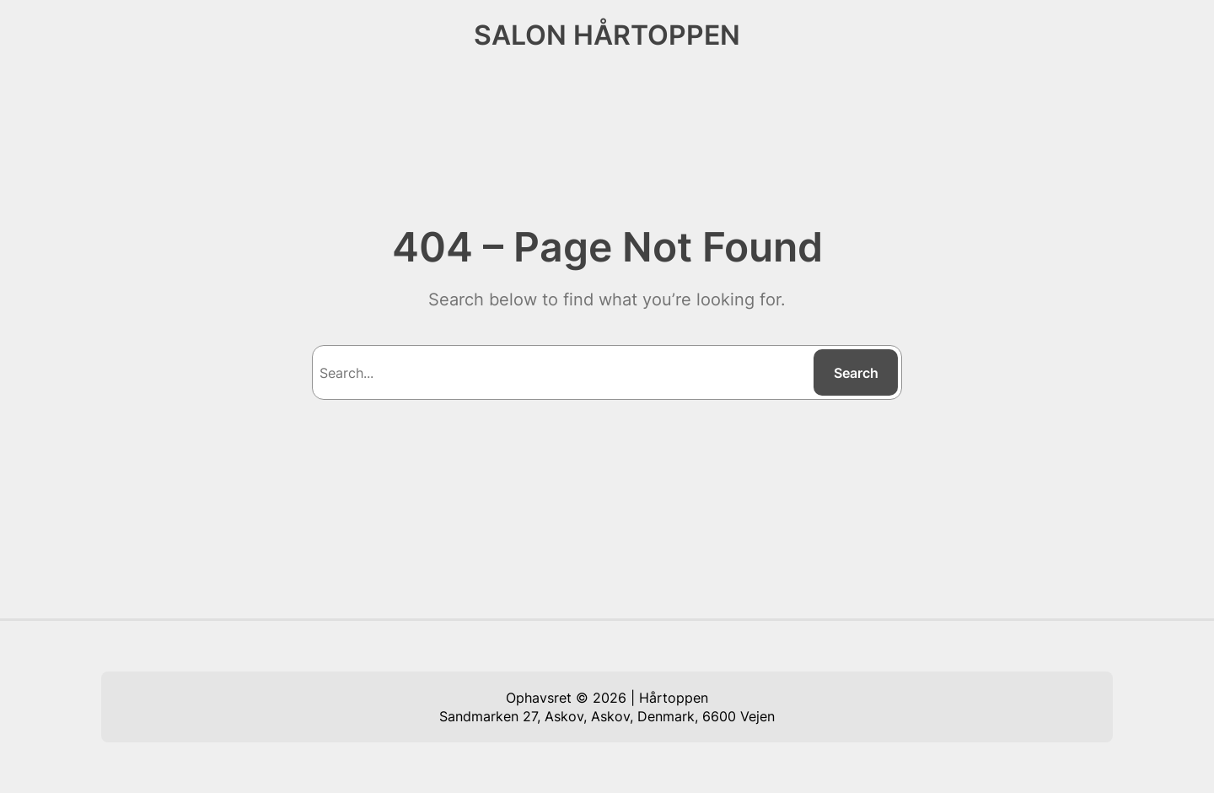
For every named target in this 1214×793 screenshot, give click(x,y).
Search (856, 372)
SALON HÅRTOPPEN (607, 35)
